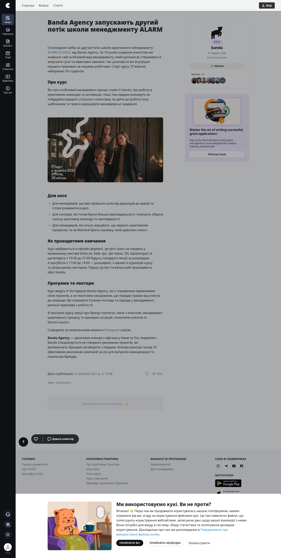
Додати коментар (60, 439)
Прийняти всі (129, 543)
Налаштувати (199, 543)
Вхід (267, 5)
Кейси (44, 5)
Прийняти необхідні (165, 543)
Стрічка (28, 5)
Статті (58, 5)
